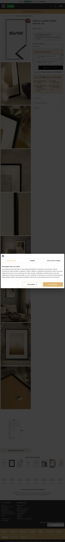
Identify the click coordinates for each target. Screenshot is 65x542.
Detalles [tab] (32, 260)
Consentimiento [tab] (11, 260)
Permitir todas (53, 284)
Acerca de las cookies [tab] (53, 260)
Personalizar (32, 284)
